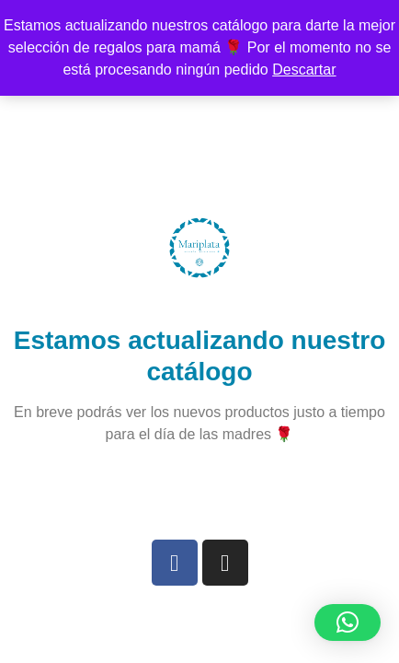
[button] (347, 622)
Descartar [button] (304, 69)
